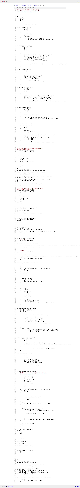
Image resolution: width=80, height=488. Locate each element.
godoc (35, 5)
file (36, 7)
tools (17, 5)
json (78, 486)
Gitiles (6, 486)
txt (75, 486)
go (14, 5)
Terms (12, 486)
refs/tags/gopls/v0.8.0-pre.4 (25, 5)
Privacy (9, 486)
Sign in (78, 1)
